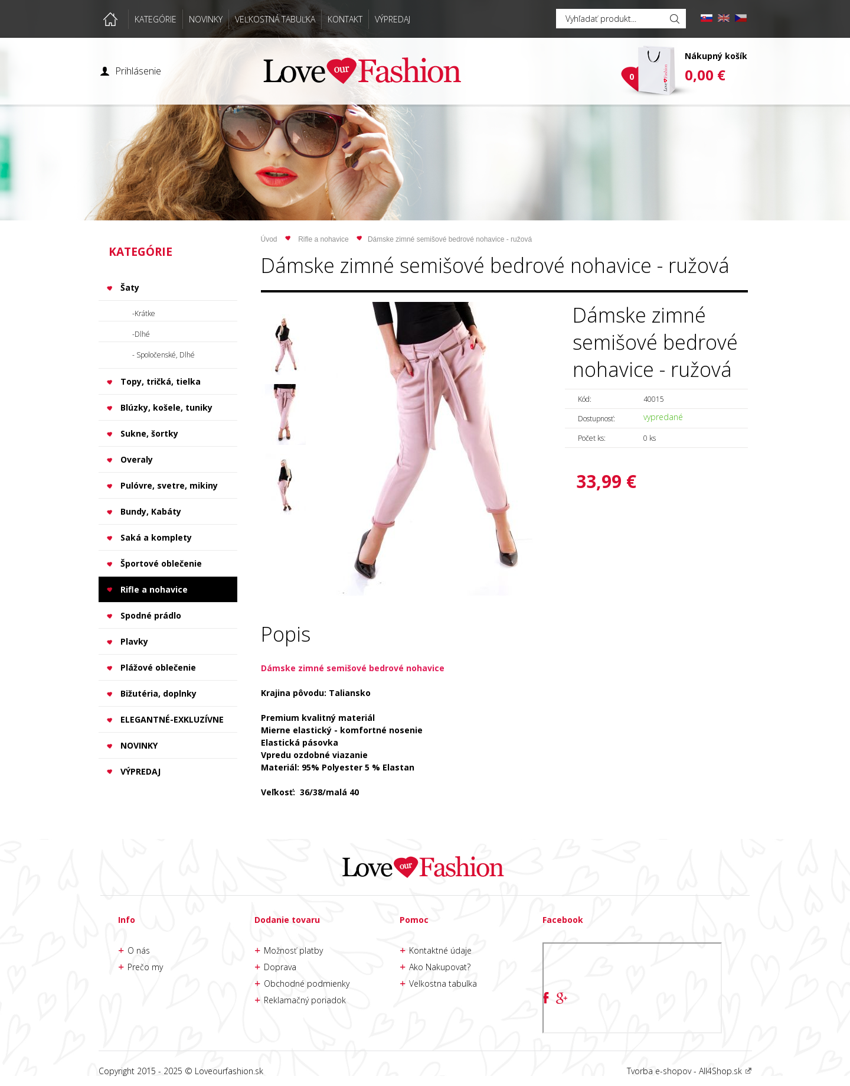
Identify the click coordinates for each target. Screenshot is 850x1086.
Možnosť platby (293, 950)
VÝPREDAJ (392, 19)
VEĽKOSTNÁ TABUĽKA (275, 19)
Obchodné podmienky (306, 983)
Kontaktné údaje (440, 950)
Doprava (280, 967)
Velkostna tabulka (443, 983)
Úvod (269, 239)
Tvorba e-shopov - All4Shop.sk (689, 1071)
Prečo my (145, 967)
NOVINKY (206, 19)
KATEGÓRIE (155, 19)
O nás (139, 950)
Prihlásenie (138, 70)
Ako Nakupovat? (439, 967)
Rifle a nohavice (323, 239)
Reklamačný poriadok (305, 1000)
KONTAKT (345, 19)
